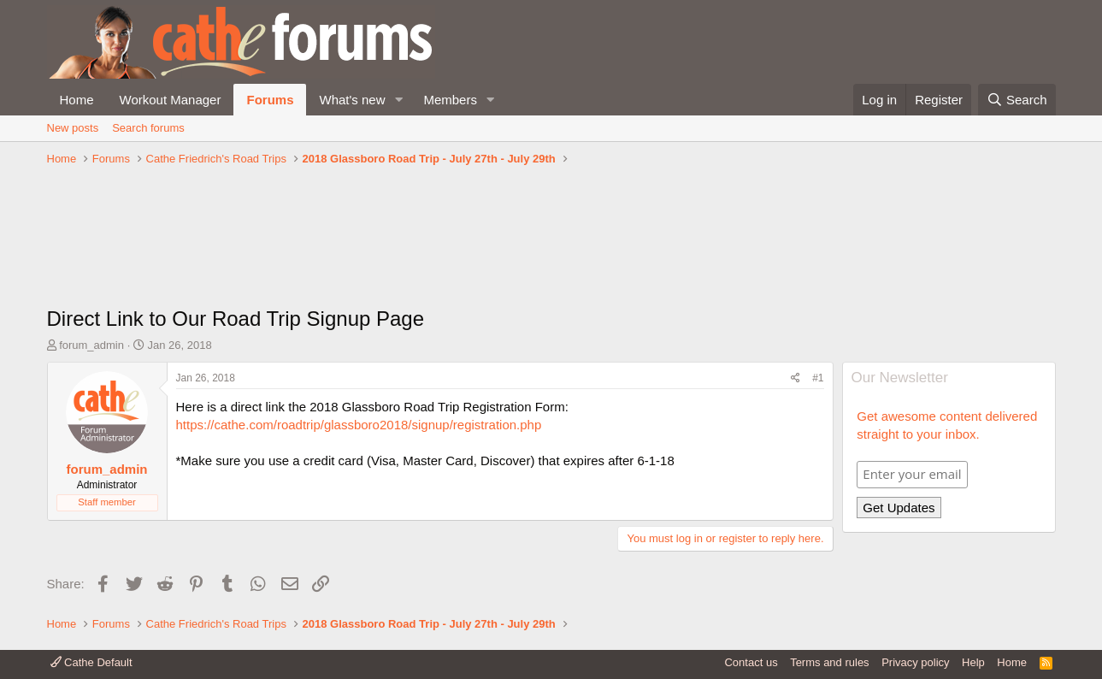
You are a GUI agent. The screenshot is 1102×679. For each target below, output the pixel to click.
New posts (73, 127)
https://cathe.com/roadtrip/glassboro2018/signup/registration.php (359, 424)
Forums (269, 99)
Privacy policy (915, 662)
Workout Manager (170, 99)
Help (973, 662)
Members (450, 99)
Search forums (148, 127)
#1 (817, 378)
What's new (352, 99)
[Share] (795, 378)
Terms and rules (829, 662)
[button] (398, 99)
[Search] (1017, 99)
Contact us (750, 662)
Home (77, 99)
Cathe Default (91, 662)
